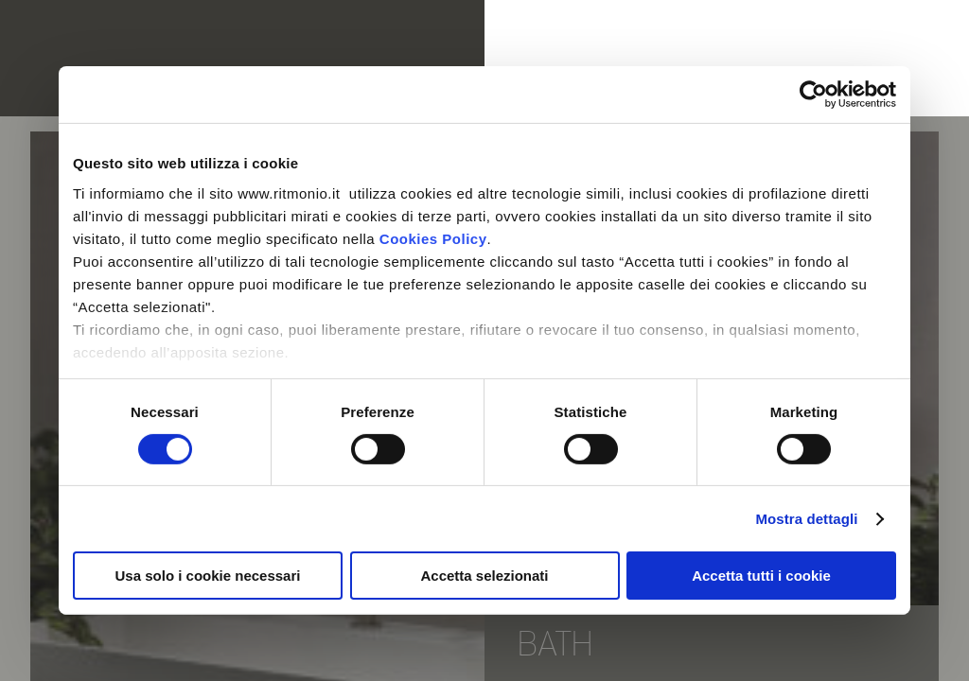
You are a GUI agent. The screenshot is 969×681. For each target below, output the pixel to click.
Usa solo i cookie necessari (208, 576)
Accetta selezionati (484, 576)
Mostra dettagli (806, 519)
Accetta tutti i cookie (761, 576)
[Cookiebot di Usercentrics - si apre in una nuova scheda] (813, 94)
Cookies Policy (433, 238)
